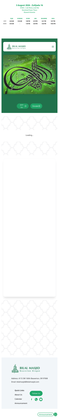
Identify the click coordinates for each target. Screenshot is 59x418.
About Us (20, 371)
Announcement (45, 414)
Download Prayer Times (29, 10)
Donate (34, 122)
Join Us (22, 122)
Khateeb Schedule (29, 12)
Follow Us (35, 370)
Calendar (20, 375)
